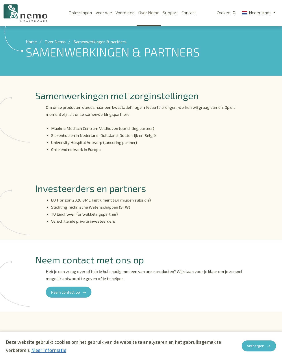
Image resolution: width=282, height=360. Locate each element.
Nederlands (256, 12)
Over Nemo (55, 47)
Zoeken (223, 12)
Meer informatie (48, 350)
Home (31, 47)
